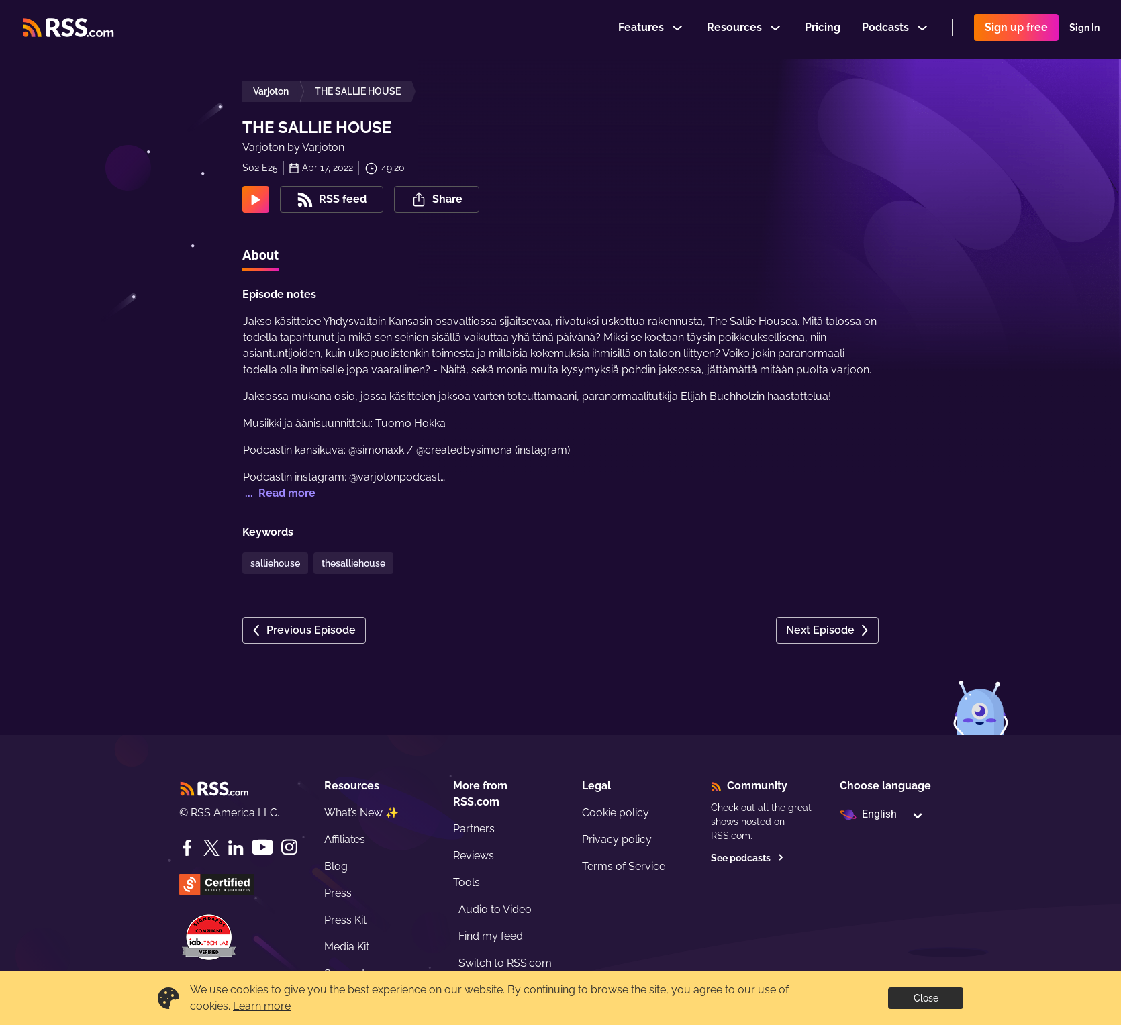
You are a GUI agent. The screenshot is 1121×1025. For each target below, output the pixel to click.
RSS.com (730, 835)
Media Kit (346, 946)
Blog (336, 866)
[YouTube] (262, 847)
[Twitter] (211, 848)
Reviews (473, 855)
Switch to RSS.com (505, 963)
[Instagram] (289, 847)
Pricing (822, 29)
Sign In (1084, 29)
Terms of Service (623, 866)
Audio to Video (495, 909)
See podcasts (747, 857)
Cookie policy (615, 812)
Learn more (262, 1005)
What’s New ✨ (361, 812)
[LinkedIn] (236, 848)
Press (338, 893)
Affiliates (344, 839)
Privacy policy (617, 839)
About (260, 255)
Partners (474, 828)
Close (926, 998)
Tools (466, 882)
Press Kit (345, 920)
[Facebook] (187, 848)
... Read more (278, 493)
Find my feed (490, 936)
